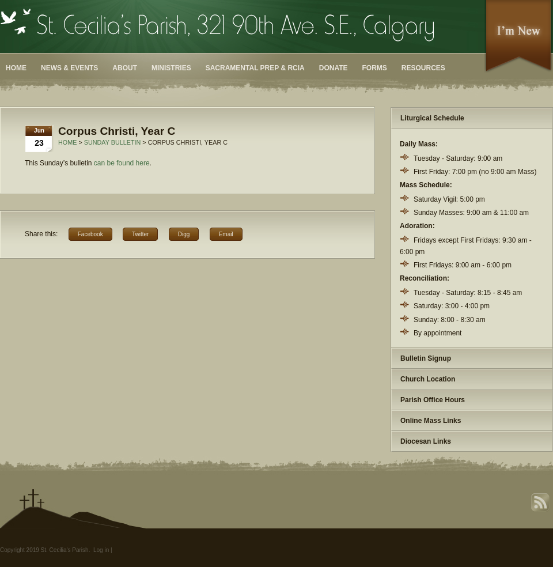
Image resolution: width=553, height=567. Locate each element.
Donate (333, 68)
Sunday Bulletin (112, 142)
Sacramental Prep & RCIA (255, 68)
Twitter (140, 234)
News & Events (69, 68)
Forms (374, 68)
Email (226, 234)
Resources (423, 68)
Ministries (171, 68)
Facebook (90, 234)
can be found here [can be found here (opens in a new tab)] (122, 163)
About (124, 68)
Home (16, 68)
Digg (184, 234)
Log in (101, 550)
